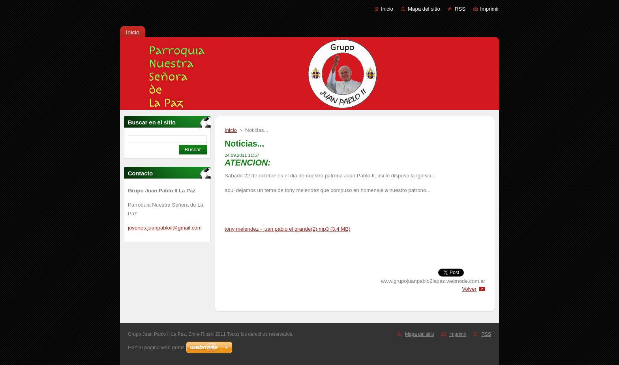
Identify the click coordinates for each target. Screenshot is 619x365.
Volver (469, 289)
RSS (460, 9)
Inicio (387, 9)
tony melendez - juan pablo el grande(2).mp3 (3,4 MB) (288, 229)
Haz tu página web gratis (156, 347)
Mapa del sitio (424, 9)
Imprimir (489, 9)
